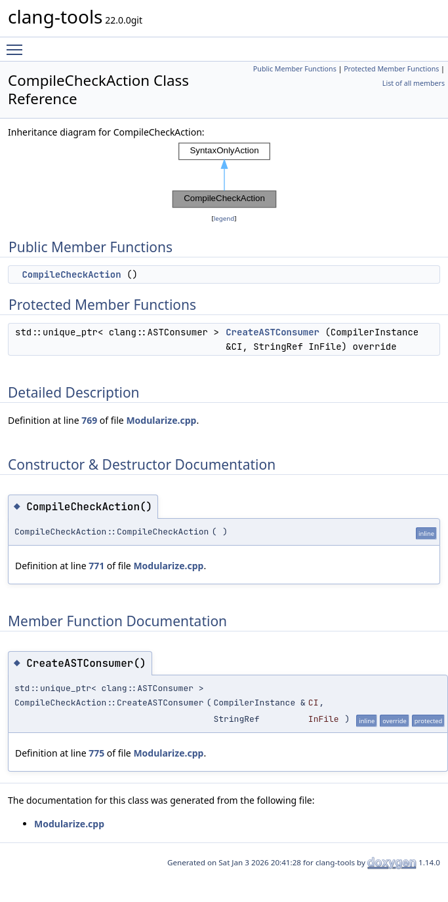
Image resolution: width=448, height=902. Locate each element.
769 (89, 420)
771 (96, 565)
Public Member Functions (294, 68)
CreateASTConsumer (272, 332)
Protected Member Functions (391, 68)
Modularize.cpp (161, 420)
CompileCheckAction (71, 274)
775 (96, 753)
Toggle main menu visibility (18, 43)
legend (224, 218)
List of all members (413, 83)
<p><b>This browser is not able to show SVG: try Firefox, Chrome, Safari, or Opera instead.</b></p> (224, 176)
